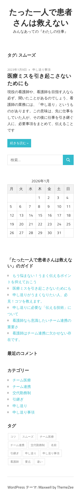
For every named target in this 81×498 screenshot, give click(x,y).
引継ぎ (18, 399)
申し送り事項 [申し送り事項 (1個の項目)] (51, 453)
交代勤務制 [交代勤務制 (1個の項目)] (38, 445)
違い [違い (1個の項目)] (40, 461)
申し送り (20, 406)
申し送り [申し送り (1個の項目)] (30, 453)
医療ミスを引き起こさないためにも (42, 288)
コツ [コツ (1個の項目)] (13, 436)
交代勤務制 (22, 393)
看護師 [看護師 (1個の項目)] (14, 461)
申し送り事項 (41, 69)
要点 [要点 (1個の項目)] (28, 461)
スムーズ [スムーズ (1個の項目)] (27, 436)
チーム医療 (22, 380)
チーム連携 (22, 386)
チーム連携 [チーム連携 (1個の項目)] (17, 445)
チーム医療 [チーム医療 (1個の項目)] (47, 436)
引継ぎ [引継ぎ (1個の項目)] (14, 453)
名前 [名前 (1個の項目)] (54, 445)
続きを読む (18, 143)
